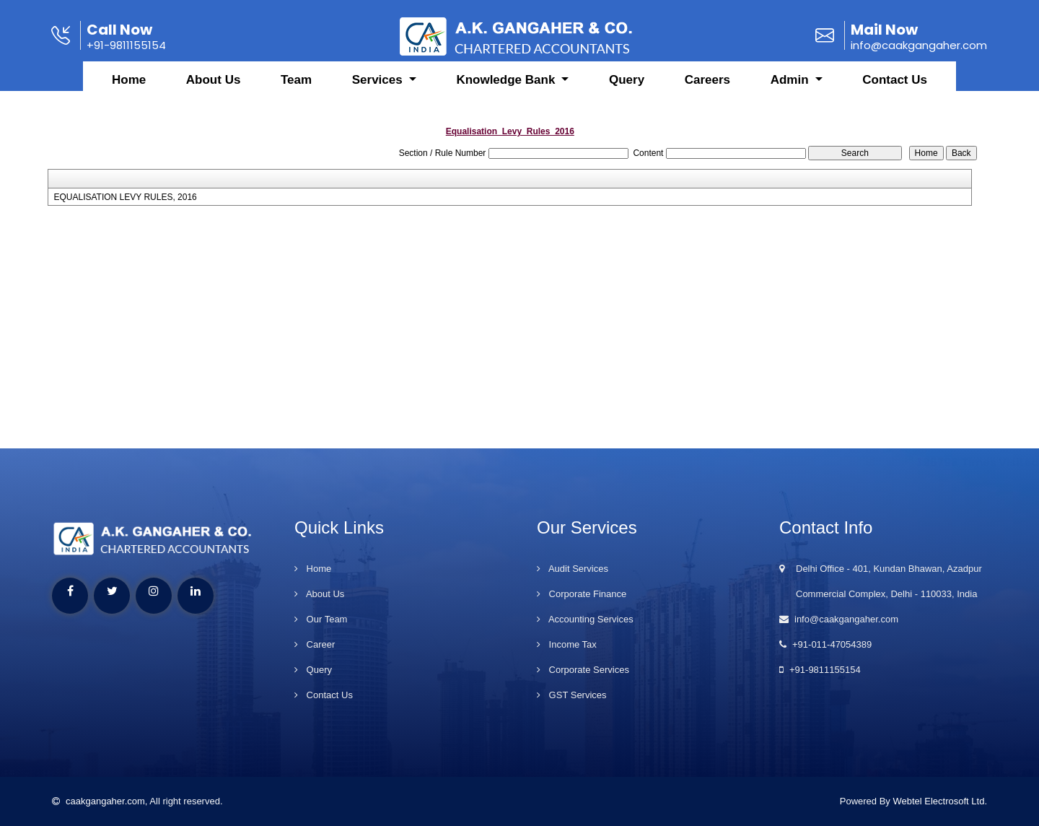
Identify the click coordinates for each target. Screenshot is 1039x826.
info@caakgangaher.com (838, 619)
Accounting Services (585, 619)
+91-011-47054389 (825, 644)
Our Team (320, 619)
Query (626, 90)
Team (296, 90)
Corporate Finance (581, 593)
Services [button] (379, 90)
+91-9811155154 (820, 669)
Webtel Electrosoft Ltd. (940, 801)
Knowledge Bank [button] (507, 90)
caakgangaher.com (98, 801)
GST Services (572, 695)
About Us (213, 90)
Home (129, 90)
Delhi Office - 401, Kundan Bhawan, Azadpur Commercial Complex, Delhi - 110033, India (880, 581)
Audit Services (572, 568)
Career (314, 644)
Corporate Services (583, 669)
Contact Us (894, 90)
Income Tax (567, 644)
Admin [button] (791, 90)
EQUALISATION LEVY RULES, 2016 (124, 197)
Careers (707, 90)
